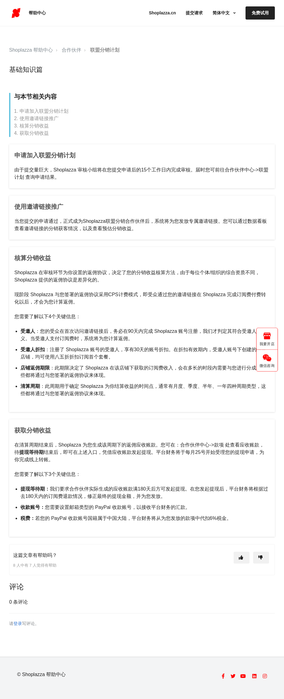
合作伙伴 (71, 50)
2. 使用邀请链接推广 (36, 118)
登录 (17, 623)
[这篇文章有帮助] (241, 558)
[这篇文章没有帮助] (261, 558)
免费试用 (260, 12)
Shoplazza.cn (162, 12)
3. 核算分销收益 (31, 125)
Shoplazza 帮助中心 (31, 50)
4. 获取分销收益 (31, 133)
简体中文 (222, 12)
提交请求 (194, 12)
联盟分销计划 (104, 50)
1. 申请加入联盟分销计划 (41, 111)
